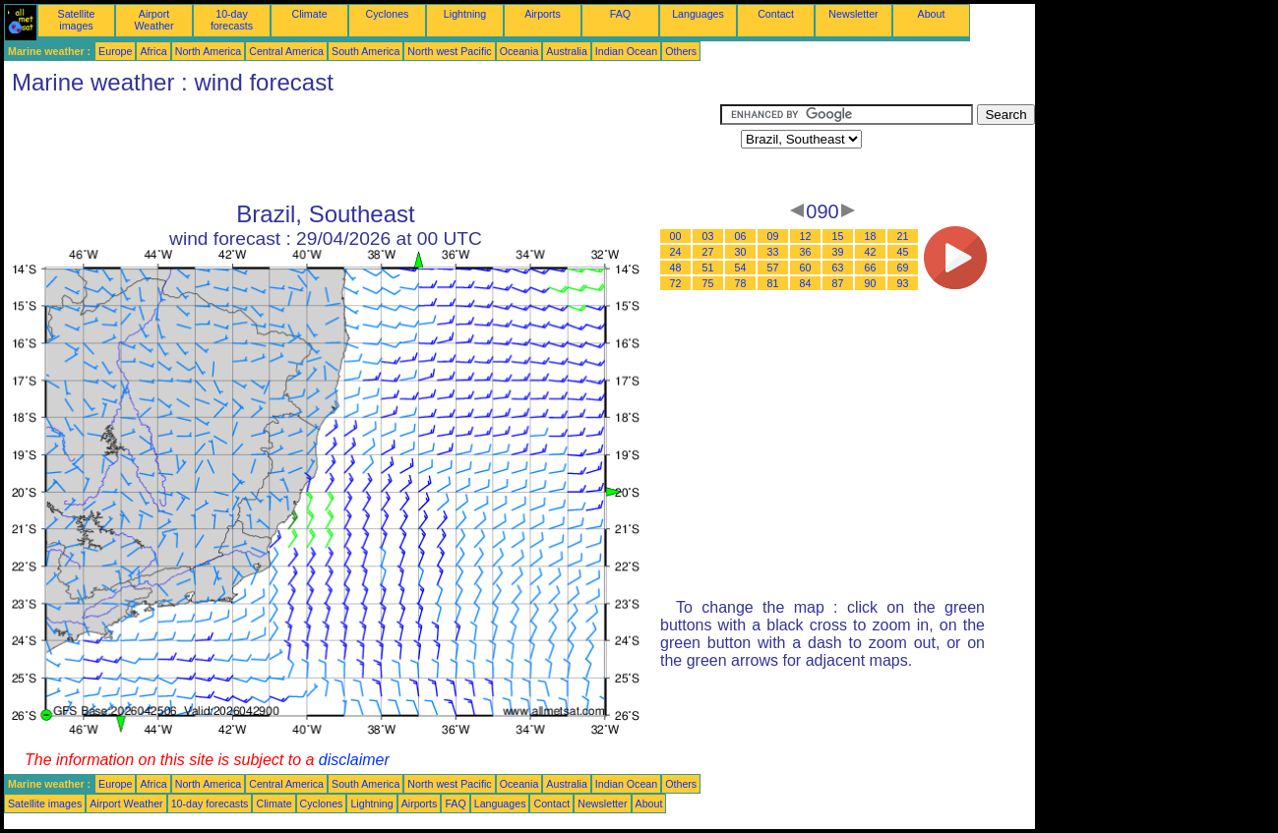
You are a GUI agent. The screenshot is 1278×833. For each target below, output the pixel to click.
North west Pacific (449, 51)
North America (208, 51)
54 (741, 267)
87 (838, 283)
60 (806, 267)
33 (773, 252)
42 (871, 252)
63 (838, 267)
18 (871, 236)
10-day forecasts (232, 19)
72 (676, 283)
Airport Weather (153, 19)
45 (903, 252)
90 (871, 283)
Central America (286, 51)
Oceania (519, 51)
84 (806, 283)
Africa (153, 51)
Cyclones (387, 14)
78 (741, 283)
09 (773, 236)
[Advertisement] (362, 148)
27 (708, 252)
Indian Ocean (626, 51)
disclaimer (354, 759)
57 (773, 267)
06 (741, 236)
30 (741, 252)
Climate (309, 14)
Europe (115, 51)
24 (676, 252)
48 (676, 267)
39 (838, 252)
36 (806, 252)
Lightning (465, 14)
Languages (698, 14)
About (931, 14)
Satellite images (76, 19)
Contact (776, 14)
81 (773, 283)
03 (708, 236)
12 (806, 236)
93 (903, 283)
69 (903, 267)
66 (871, 267)
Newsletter (853, 14)
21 (903, 236)
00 (676, 236)
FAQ (620, 14)
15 (838, 236)
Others (681, 51)
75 (708, 283)
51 (708, 267)
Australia (566, 51)
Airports (542, 14)
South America (365, 51)
